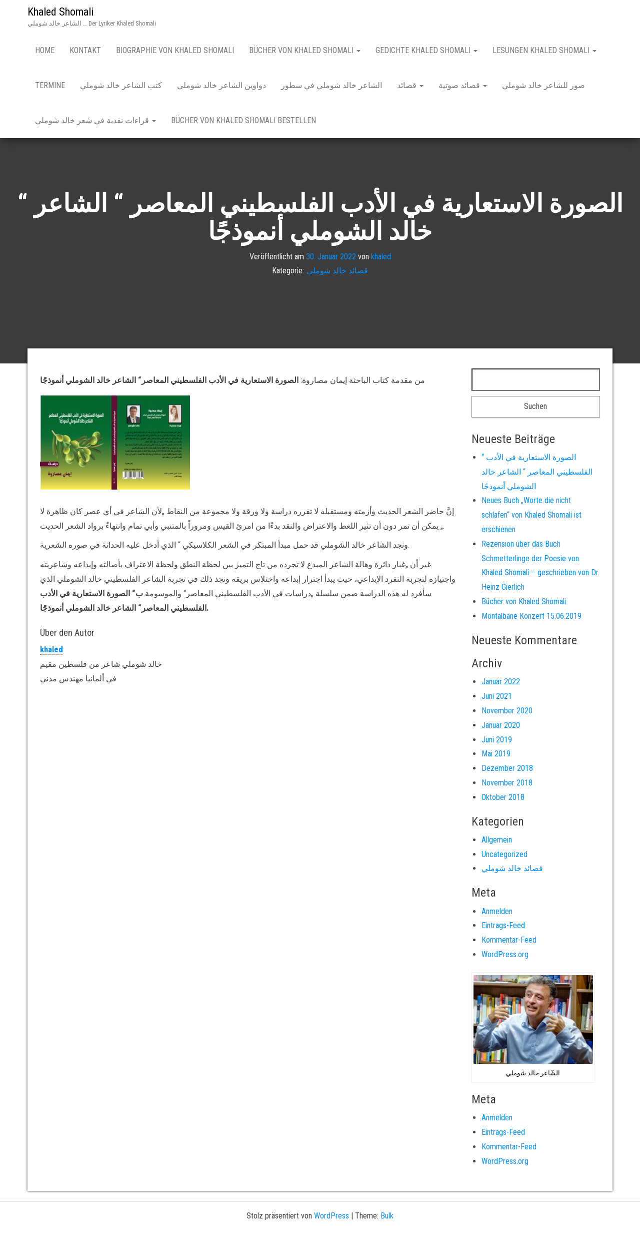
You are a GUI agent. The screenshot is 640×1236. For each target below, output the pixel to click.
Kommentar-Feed (509, 940)
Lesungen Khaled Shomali (544, 50)
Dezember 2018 (507, 768)
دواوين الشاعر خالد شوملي (221, 85)
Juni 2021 (497, 696)
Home (44, 50)
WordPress (331, 1215)
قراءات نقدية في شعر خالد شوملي (95, 120)
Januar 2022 (501, 681)
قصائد (410, 85)
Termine (50, 85)
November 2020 (507, 710)
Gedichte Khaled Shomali (427, 50)
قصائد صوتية (462, 85)
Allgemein (497, 840)
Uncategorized (505, 854)
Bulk (387, 1215)
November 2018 (507, 782)
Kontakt (85, 50)
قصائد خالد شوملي (337, 271)
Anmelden (497, 911)
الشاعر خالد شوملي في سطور (331, 85)
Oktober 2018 (503, 797)
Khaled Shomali (61, 12)
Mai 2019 (496, 753)
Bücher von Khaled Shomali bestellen (243, 120)
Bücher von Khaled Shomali (304, 50)
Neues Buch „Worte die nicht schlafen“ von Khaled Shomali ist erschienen (532, 515)
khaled (381, 256)
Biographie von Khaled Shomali (175, 50)
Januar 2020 (501, 725)
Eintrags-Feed (503, 925)
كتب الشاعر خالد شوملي (121, 85)
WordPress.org (505, 954)
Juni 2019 (497, 739)
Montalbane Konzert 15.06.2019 (532, 616)
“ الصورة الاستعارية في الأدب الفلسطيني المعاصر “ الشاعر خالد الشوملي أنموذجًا (537, 472)
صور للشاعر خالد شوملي (543, 85)
